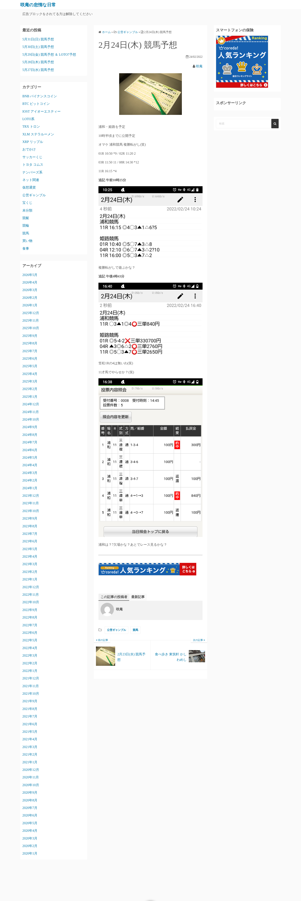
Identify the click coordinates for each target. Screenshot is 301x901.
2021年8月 (29, 709)
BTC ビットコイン (36, 103)
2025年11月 (30, 320)
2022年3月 (29, 655)
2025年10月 (30, 328)
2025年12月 (30, 313)
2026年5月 (29, 275)
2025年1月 (29, 396)
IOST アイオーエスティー (41, 111)
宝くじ (27, 202)
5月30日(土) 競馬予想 (38, 47)
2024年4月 (29, 465)
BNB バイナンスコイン (39, 96)
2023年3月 (29, 564)
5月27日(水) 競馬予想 (38, 70)
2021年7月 (29, 716)
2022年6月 (29, 632)
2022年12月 (30, 587)
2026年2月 (29, 297)
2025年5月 (29, 366)
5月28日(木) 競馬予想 (38, 62)
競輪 (25, 225)
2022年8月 (29, 617)
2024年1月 (29, 488)
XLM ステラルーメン (38, 134)
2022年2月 (29, 663)
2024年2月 (29, 480)
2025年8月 (29, 343)
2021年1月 (29, 762)
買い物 (27, 241)
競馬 (135, 630)
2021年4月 (29, 739)
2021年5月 (29, 731)
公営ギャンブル (116, 630)
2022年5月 (29, 640)
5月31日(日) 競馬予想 (38, 39)
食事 (25, 248)
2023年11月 (30, 503)
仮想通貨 (29, 187)
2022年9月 (29, 610)
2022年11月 (30, 594)
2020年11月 (30, 777)
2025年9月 (29, 336)
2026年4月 (29, 282)
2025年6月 (29, 358)
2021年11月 (30, 686)
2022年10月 (30, 602)
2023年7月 (29, 533)
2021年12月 (30, 678)
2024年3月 (29, 473)
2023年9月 (29, 518)
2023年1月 (29, 579)
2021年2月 (29, 754)
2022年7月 (29, 625)
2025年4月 (29, 374)
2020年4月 (29, 830)
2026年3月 (29, 290)
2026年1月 (29, 305)
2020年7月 (29, 808)
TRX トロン (31, 126)
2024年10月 (30, 419)
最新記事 (138, 597)
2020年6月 (29, 815)
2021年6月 (29, 724)
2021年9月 (29, 701)
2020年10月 (30, 785)
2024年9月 (29, 427)
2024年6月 (29, 450)
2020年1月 (29, 853)
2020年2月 (29, 846)
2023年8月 (29, 526)
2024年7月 (29, 442)
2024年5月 (29, 457)
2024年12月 (30, 404)
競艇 (25, 218)
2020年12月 (30, 769)
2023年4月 (29, 556)
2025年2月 (29, 389)
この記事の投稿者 (114, 597)
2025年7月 (29, 351)
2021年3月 (29, 747)
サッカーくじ (32, 157)
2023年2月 (29, 572)
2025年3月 (29, 381)
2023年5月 (29, 549)
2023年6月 (29, 541)
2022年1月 (29, 671)
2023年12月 (30, 495)
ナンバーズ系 (32, 172)
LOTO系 (28, 119)
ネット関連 (30, 180)
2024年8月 (29, 434)
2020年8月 (29, 800)
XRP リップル (32, 142)
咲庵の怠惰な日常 (40, 4)
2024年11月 (30, 412)
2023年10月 (30, 511)
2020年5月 (29, 823)
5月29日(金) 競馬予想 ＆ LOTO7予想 (49, 54)
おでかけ (29, 149)
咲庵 (199, 66)
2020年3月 (29, 838)
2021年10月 (30, 693)
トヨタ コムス (32, 164)
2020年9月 (29, 792)
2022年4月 (29, 648)
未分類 (27, 210)
